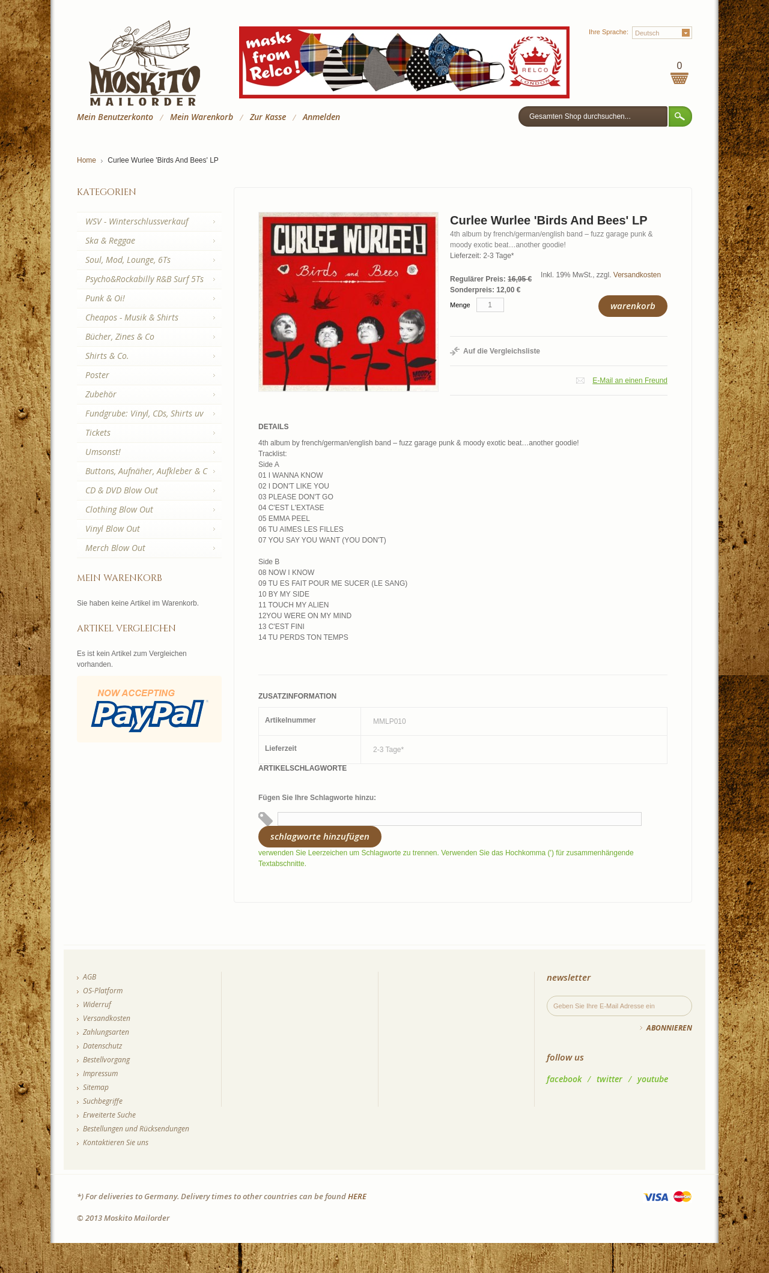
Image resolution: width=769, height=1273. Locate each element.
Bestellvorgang (106, 1060)
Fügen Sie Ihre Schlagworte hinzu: (317, 797)
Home (86, 160)
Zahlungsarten (106, 1032)
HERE (357, 1196)
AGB (89, 977)
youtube (652, 1079)
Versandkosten (637, 275)
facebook (564, 1079)
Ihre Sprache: (608, 31)
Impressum (100, 1073)
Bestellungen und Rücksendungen (136, 1129)
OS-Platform (103, 991)
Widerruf (97, 1004)
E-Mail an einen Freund (629, 380)
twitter (609, 1079)
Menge (460, 304)
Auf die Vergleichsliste (501, 351)
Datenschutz (102, 1046)
